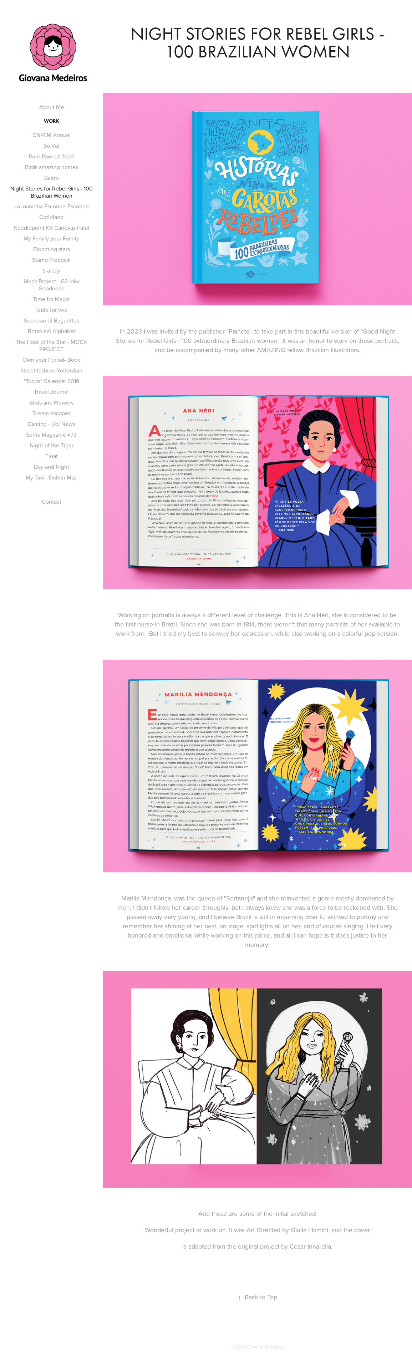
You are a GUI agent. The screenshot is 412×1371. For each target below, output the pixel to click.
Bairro (51, 178)
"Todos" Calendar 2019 (51, 381)
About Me (51, 107)
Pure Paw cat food (51, 156)
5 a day (51, 270)
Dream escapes (51, 413)
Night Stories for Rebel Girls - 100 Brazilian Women (51, 191)
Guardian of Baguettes (51, 320)
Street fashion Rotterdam (51, 370)
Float (51, 456)
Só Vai (51, 145)
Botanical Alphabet (51, 331)
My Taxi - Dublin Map (51, 477)
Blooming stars (51, 249)
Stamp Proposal (51, 260)
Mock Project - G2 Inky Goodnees (52, 284)
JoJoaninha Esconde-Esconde (51, 206)
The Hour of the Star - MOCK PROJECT (51, 345)
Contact (51, 502)
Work (51, 121)
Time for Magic (51, 299)
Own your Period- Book (51, 360)
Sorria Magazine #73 (51, 434)
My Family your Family (51, 238)
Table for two (51, 310)
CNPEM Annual (51, 135)
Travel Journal (51, 392)
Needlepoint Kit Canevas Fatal (51, 228)
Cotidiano (51, 217)
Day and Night (51, 467)
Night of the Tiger (51, 445)
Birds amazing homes (51, 167)
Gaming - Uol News (51, 424)
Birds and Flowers (51, 402)
